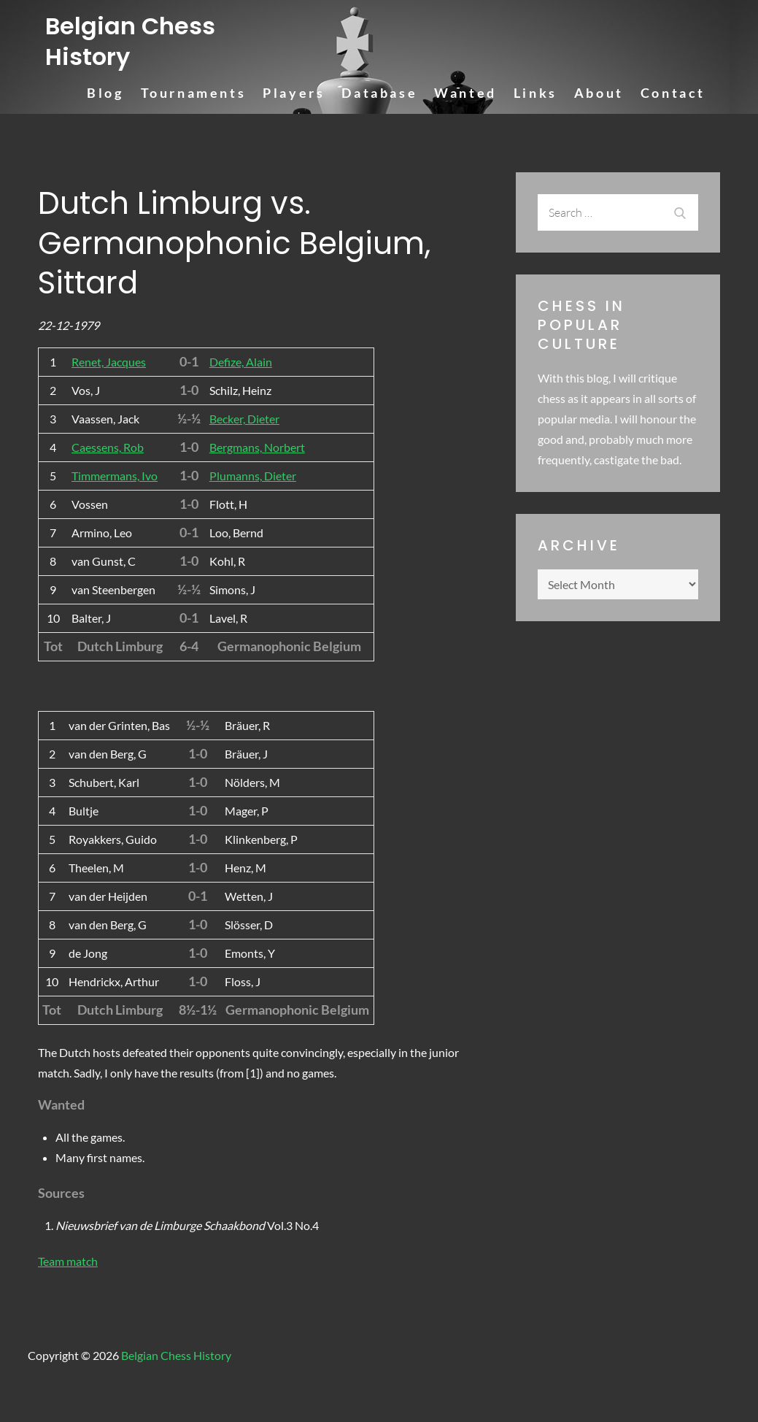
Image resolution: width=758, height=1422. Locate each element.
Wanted (465, 93)
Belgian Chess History (130, 41)
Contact (673, 93)
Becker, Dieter (244, 419)
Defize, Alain (240, 362)
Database (379, 93)
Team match (68, 1261)
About (599, 93)
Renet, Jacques (108, 362)
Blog (105, 93)
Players (294, 93)
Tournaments (194, 93)
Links (535, 93)
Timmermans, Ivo (114, 476)
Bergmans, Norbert (257, 447)
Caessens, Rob (107, 447)
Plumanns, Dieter (252, 476)
